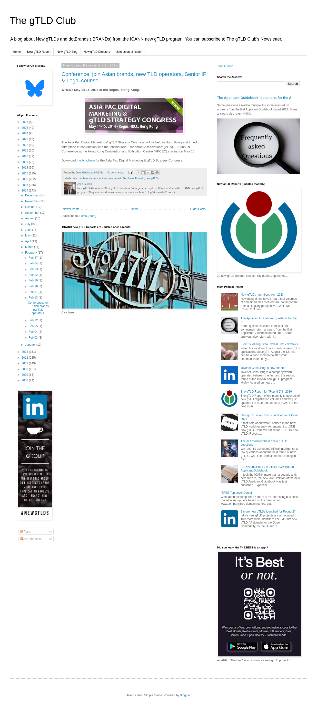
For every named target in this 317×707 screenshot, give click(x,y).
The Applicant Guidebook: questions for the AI (254, 98)
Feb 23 (34, 269)
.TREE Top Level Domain (237, 492)
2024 (25, 133)
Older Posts (198, 209)
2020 (25, 156)
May (28, 235)
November (32, 201)
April (28, 241)
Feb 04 (34, 331)
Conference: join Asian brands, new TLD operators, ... (38, 308)
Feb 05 (34, 326)
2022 (25, 145)
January (30, 344)
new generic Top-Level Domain (126, 178)
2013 (25, 352)
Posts (25, 531)
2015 (25, 185)
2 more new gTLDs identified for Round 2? (268, 511)
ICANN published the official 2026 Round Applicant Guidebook (267, 468)
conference (85, 178)
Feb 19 (34, 280)
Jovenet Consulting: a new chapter (263, 368)
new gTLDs (152, 178)
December (32, 195)
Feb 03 (34, 337)
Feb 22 (34, 275)
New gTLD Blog (67, 52)
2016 (25, 179)
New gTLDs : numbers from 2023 (262, 294)
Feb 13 (34, 297)
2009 (25, 374)
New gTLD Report (38, 52)
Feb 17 (34, 292)
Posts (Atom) (87, 216)
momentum (100, 178)
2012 (25, 357)
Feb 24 (34, 263)
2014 (25, 190)
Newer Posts (71, 209)
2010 (25, 369)
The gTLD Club (43, 20)
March (29, 247)
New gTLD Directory (97, 52)
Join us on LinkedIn (128, 52)
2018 (25, 167)
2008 (25, 380)
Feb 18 (34, 286)
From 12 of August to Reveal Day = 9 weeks (269, 344)
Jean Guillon (225, 66)
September (32, 212)
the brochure (86, 160)
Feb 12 (34, 320)
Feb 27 (34, 257)
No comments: (116, 172)
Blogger (185, 695)
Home (17, 52)
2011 (25, 363)
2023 (25, 139)
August (30, 218)
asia (75, 178)
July (28, 224)
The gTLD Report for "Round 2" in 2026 (266, 391)
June (28, 230)
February (31, 252)
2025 (25, 127)
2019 (25, 162)
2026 (25, 122)
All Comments (30, 539)
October (30, 207)
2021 (25, 150)
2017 (25, 173)
